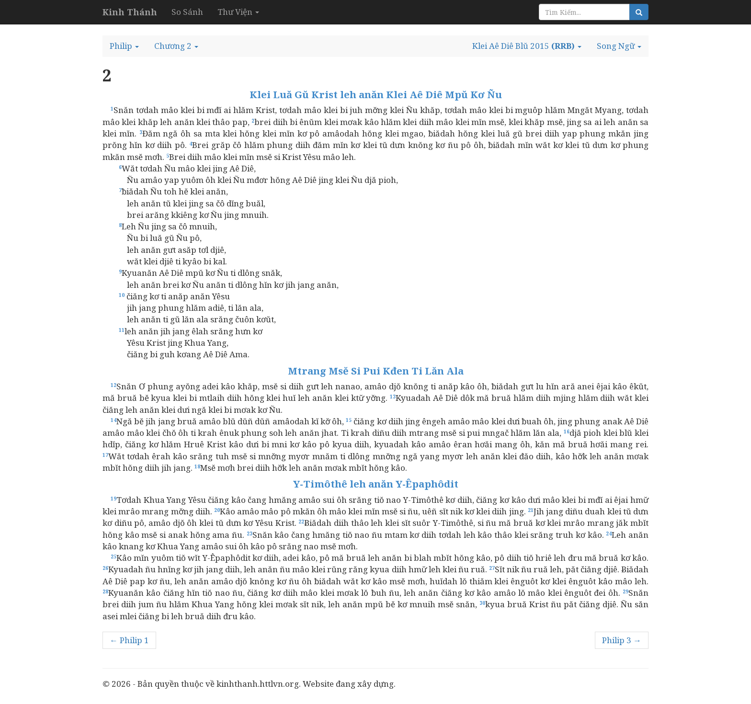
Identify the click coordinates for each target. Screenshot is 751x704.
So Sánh (187, 11)
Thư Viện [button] (238, 11)
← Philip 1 (129, 640)
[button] (124, 46)
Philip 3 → (621, 640)
